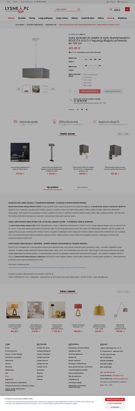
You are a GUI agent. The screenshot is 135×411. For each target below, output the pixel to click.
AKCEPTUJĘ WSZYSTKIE (115, 399)
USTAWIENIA (115, 407)
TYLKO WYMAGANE (115, 403)
